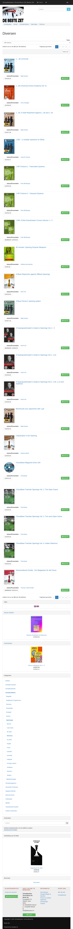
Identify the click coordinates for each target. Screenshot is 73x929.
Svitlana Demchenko (27, 264)
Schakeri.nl (14, 927)
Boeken (7, 681)
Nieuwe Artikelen (9, 612)
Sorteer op (65, 51)
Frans (7, 747)
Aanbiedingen (8, 643)
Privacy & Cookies (45, 898)
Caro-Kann (9, 728)
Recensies (36, 882)
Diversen (8, 704)
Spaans (8, 775)
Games (7, 716)
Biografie (8, 696)
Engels (8, 743)
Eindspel (8, 712)
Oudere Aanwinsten (11, 811)
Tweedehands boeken (11, 807)
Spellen (7, 803)
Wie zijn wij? (61, 892)
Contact (42, 903)
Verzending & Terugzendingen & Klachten (45, 894)
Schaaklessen (62, 895)
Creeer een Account (11, 892)
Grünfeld (8, 755)
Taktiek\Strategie (10, 779)
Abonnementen (9, 795)
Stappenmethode (10, 791)
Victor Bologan (25, 103)
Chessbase (24, 476)
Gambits (8, 751)
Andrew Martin (25, 453)
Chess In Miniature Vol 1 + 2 (36, 665)
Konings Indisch (10, 763)
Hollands (8, 759)
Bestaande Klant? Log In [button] (12, 896)
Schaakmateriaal (10, 688)
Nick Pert (23, 291)
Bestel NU (65, 78)
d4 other (8, 732)
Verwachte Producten (11, 787)
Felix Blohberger (25, 183)
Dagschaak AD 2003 (36, 868)
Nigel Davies (24, 76)
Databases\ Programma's (13, 700)
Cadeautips (8, 799)
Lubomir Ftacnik (25, 157)
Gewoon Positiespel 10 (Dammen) (36, 635)
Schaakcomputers (10, 684)
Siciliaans (9, 767)
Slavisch (8, 771)
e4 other (8, 739)
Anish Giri (23, 345)
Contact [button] (29, 914)
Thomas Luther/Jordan (27, 588)
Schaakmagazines (10, 783)
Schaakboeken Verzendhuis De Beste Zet (18, 2)
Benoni (8, 724)
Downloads (9, 708)
